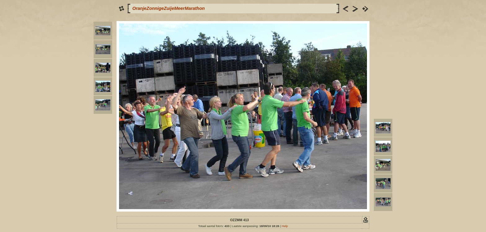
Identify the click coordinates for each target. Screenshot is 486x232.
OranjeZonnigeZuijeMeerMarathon (168, 8)
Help (285, 226)
